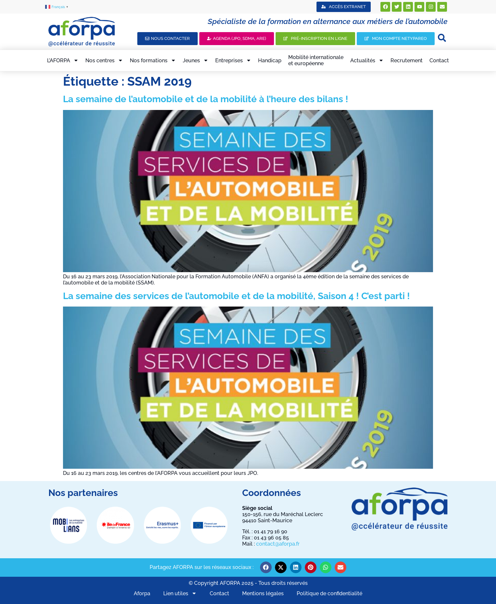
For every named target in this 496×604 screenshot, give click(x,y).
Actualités (367, 60)
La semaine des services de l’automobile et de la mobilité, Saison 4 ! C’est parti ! (236, 296)
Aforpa (142, 593)
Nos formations (153, 60)
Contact (439, 60)
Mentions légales (263, 593)
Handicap (269, 60)
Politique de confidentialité (329, 593)
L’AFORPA (63, 60)
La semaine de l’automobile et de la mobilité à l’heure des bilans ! (205, 99)
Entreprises (233, 60)
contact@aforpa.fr (278, 544)
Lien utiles (180, 593)
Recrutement (407, 60)
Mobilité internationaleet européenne (315, 60)
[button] (266, 567)
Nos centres (104, 60)
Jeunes (195, 60)
